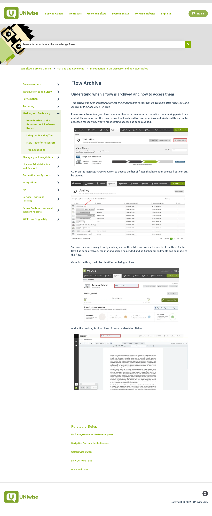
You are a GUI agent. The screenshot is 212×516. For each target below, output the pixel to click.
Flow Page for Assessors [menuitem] (40, 142)
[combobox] (103, 44)
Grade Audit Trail (79, 469)
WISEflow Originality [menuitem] (35, 219)
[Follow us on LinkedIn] (205, 493)
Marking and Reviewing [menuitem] (36, 113)
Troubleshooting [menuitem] (35, 150)
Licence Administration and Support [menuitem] (36, 166)
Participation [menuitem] (30, 99)
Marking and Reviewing (70, 68)
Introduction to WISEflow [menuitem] (37, 91)
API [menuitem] (25, 190)
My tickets (75, 13)
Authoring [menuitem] (28, 106)
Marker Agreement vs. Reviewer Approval (92, 434)
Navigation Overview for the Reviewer (90, 443)
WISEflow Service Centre (36, 68)
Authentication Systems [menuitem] (37, 175)
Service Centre (54, 13)
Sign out (166, 13)
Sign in (198, 13)
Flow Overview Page (81, 460)
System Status (121, 13)
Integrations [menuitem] (30, 182)
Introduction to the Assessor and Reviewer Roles (119, 68)
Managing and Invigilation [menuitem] (38, 157)
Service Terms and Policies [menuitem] (33, 198)
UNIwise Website (145, 13)
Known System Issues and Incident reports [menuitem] (38, 210)
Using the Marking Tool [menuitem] (39, 135)
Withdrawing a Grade (81, 451)
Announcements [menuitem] (32, 84)
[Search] (188, 44)
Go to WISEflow (96, 13)
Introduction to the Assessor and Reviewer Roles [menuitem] (41, 124)
